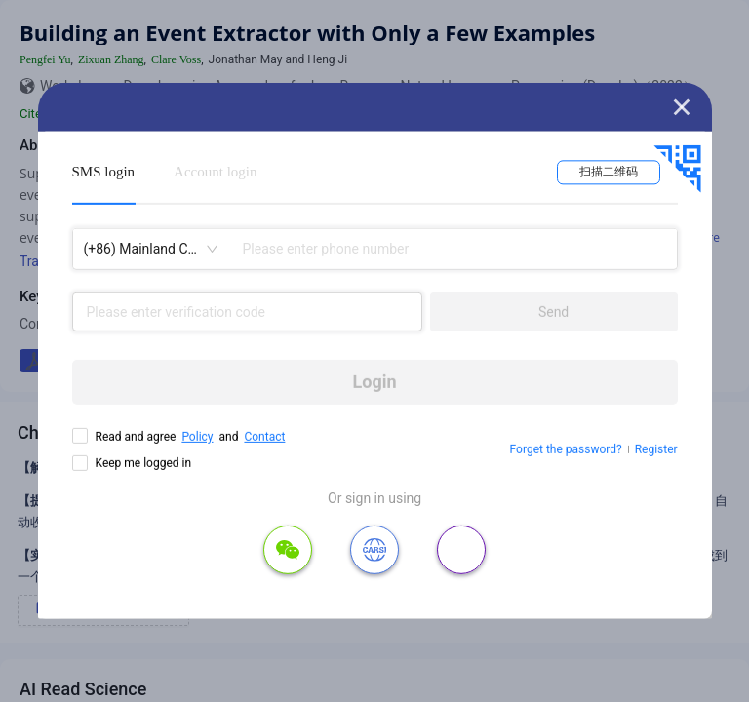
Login (375, 381)
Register (656, 449)
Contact (264, 437)
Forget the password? (566, 449)
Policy (197, 437)
